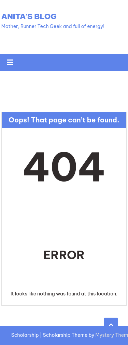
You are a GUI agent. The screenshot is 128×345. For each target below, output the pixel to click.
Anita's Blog (29, 16)
